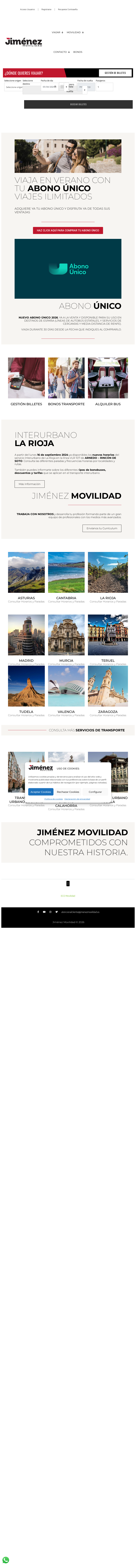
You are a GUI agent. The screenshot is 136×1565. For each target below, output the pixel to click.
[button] (68, 883)
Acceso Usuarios (27, 9)
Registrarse (46, 9)
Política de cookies (53, 799)
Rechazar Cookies (68, 791)
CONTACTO (61, 52)
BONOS (77, 51)
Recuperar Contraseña (67, 9)
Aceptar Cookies (41, 791)
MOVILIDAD (75, 32)
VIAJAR (57, 32)
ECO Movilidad (68, 896)
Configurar (95, 791)
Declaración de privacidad (77, 799)
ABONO (90, 306)
